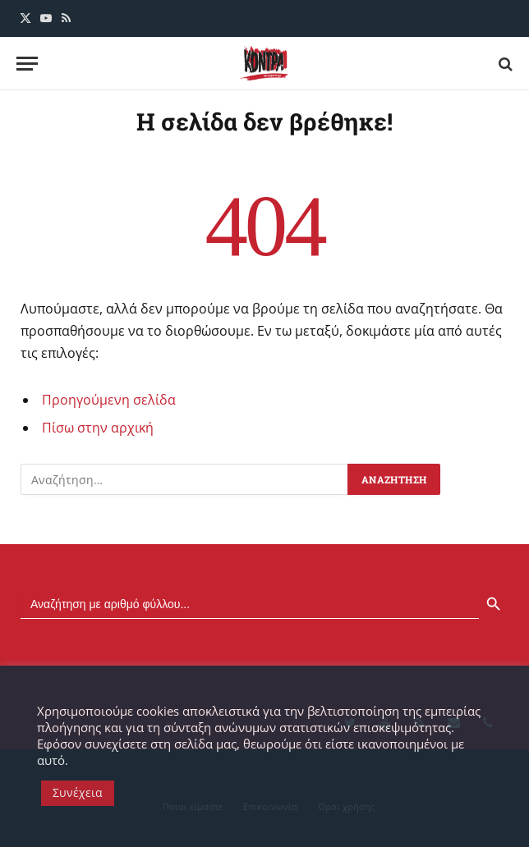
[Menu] (27, 63)
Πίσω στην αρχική (98, 428)
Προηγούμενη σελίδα (109, 400)
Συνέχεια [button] (78, 792)
